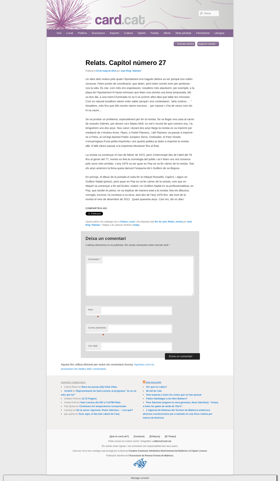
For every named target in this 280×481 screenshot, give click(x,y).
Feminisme (203, 33)
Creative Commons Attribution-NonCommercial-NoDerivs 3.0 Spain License (168, 451)
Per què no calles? (156, 386)
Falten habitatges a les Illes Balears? (167, 398)
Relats (171, 221)
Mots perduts (183, 33)
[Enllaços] (154, 436)
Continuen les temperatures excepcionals (102, 406)
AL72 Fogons (89, 398)
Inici (59, 33)
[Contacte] (139, 436)
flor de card (160, 221)
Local (69, 33)
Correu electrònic (97, 328)
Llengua (219, 33)
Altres (167, 33)
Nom (93, 310)
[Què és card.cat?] (119, 436)
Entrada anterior (184, 44)
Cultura (128, 33)
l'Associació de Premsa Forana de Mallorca (150, 455)
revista (179, 221)
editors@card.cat (162, 441)
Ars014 (68, 391)
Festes (155, 33)
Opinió (142, 33)
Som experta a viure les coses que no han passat (173, 394)
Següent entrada (208, 44)
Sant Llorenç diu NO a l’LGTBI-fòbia (100, 402)
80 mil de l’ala (154, 391)
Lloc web (92, 345)
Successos (98, 33)
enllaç (136, 225)
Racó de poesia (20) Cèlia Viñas (99, 386)
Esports (114, 33)
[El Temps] (170, 436)
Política (82, 33)
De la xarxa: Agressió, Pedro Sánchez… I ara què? (104, 410)
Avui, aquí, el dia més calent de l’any (99, 414)
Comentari (94, 259)
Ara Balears (153, 382)
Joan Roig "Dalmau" (131, 71)
